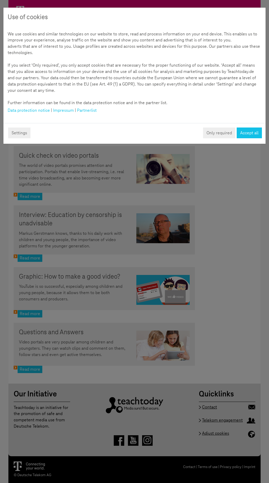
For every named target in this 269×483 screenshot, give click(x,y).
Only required (219, 133)
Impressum (63, 110)
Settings (19, 133)
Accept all (249, 133)
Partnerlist (87, 110)
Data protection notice (29, 110)
